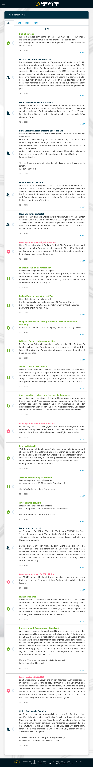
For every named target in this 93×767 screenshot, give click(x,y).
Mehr (82, 52)
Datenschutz (41, 761)
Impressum (27, 761)
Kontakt (79, 761)
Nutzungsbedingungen (61, 761)
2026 (36, 23)
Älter (9, 23)
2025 (27, 23)
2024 (18, 23)
